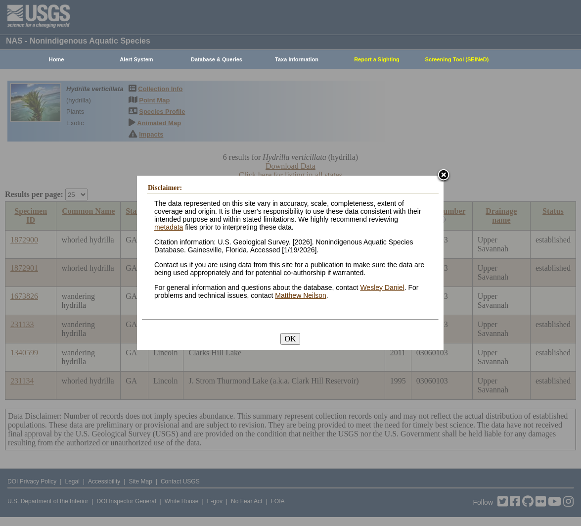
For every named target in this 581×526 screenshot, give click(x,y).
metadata (168, 227)
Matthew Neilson (300, 295)
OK (290, 339)
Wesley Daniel (382, 287)
